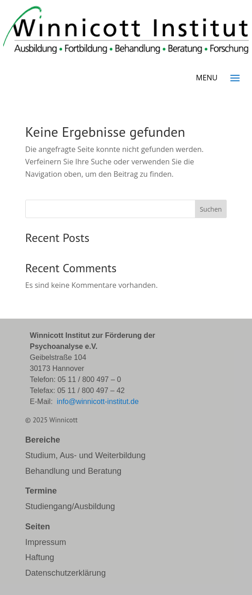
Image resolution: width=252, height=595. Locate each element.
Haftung (39, 557)
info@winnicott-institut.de (97, 401)
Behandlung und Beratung (73, 471)
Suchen (211, 209)
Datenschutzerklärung (65, 573)
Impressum (45, 542)
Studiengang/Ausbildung (70, 506)
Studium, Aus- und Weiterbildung (85, 455)
